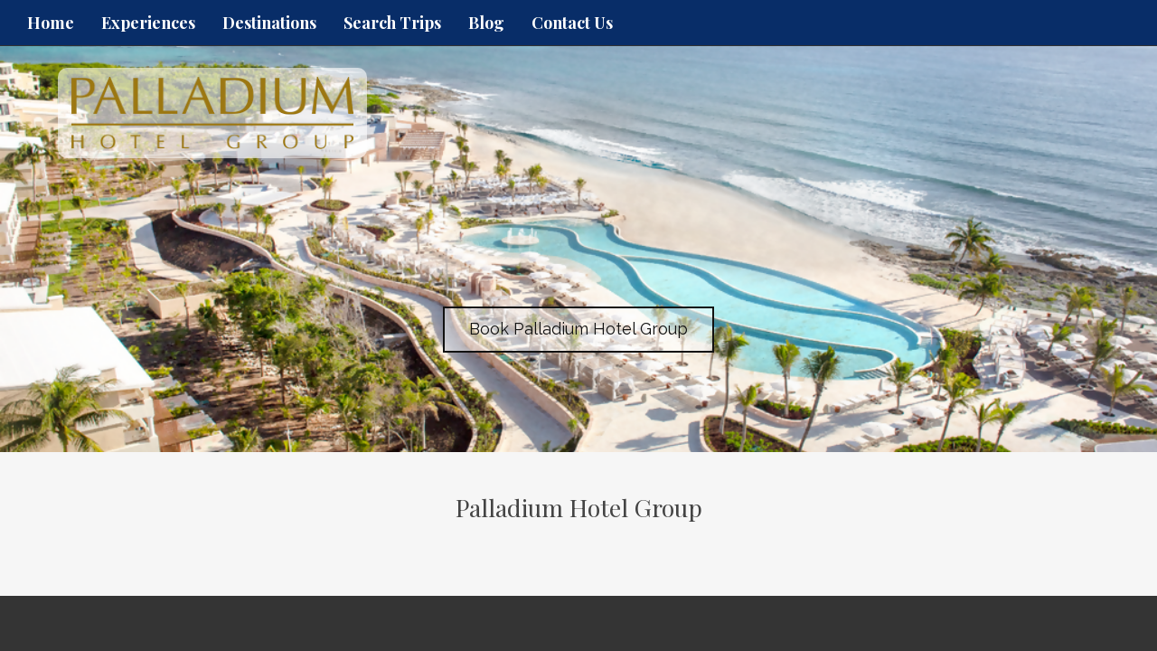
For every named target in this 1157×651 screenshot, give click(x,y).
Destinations (269, 22)
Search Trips (392, 22)
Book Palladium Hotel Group (578, 328)
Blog (486, 22)
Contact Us (572, 22)
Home (50, 22)
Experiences (148, 22)
